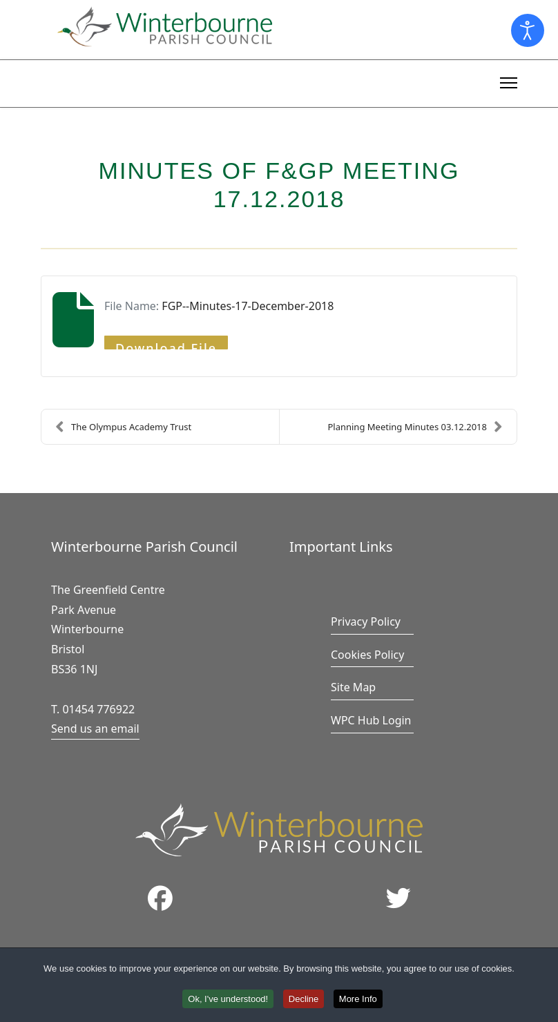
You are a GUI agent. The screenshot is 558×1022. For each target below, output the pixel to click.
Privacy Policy (366, 621)
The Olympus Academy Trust (123, 427)
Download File (166, 344)
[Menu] (508, 81)
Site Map (353, 687)
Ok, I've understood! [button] (228, 1001)
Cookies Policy (367, 654)
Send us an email (95, 728)
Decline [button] (303, 1001)
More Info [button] (358, 1001)
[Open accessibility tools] (527, 30)
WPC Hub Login (371, 720)
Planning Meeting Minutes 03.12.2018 (415, 427)
